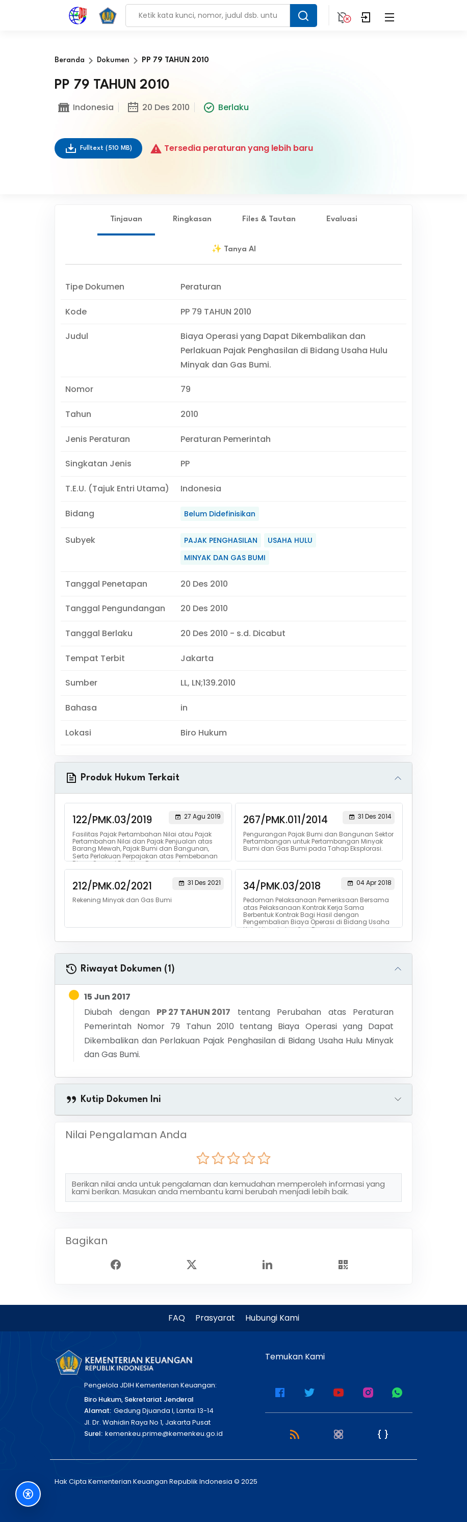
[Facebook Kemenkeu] (280, 1392)
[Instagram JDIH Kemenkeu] (368, 1392)
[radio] (203, 1158)
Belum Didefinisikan (219, 514)
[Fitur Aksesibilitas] (28, 1494)
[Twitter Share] (196, 1263)
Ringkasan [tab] (192, 219)
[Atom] (338, 1433)
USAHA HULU (290, 540)
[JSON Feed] (383, 1433)
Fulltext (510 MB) (98, 148)
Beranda (70, 60)
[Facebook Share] (120, 1263)
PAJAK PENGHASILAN (220, 540)
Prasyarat (215, 1318)
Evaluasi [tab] (341, 219)
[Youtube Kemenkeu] (338, 1392)
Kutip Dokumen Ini (113, 1099)
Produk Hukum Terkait (122, 778)
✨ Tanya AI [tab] (234, 249)
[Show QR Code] (347, 1263)
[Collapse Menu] (389, 15)
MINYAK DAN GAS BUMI (225, 558)
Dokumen (113, 60)
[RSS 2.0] (295, 1433)
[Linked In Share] (271, 1263)
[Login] (366, 15)
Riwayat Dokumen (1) (120, 969)
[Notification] (342, 15)
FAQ (176, 1318)
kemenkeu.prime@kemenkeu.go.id (164, 1433)
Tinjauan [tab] (126, 219)
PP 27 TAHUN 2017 (193, 1012)
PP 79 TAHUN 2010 (175, 60)
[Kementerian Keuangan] (123, 1362)
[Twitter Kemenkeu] (309, 1392)
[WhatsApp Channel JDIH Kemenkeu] (397, 1392)
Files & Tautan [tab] (269, 219)
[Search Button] (303, 15)
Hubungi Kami (272, 1318)
